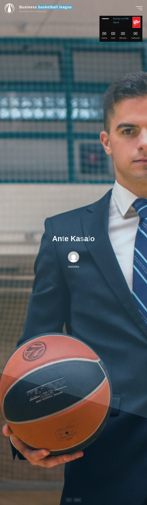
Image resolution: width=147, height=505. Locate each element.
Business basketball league (46, 8)
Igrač (77, 499)
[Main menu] (138, 9)
